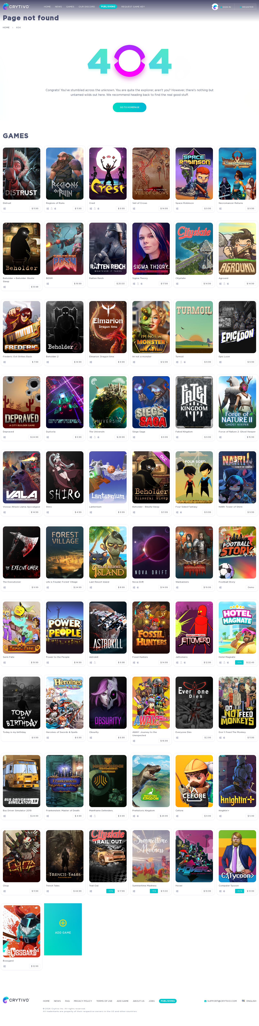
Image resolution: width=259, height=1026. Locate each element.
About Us (141, 1000)
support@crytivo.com (220, 1000)
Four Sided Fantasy (186, 506)
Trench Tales (53, 885)
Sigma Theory (140, 278)
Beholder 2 (52, 356)
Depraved (8, 431)
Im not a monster (141, 356)
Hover (179, 885)
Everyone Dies (184, 732)
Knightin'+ (224, 810)
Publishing (108, 6)
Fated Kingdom (184, 431)
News (58, 6)
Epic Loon (224, 356)
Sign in (223, 7)
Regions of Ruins (55, 202)
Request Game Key (133, 6)
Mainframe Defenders (101, 810)
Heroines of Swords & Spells (62, 732)
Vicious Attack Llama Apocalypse (21, 506)
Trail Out (94, 885)
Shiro (49, 506)
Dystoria (50, 431)
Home (47, 6)
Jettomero (182, 656)
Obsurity (94, 732)
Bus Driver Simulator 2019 (17, 810)
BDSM (49, 278)
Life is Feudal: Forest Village (62, 581)
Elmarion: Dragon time (101, 356)
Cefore (179, 810)
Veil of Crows (139, 202)
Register (246, 7)
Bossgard (8, 960)
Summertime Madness (144, 885)
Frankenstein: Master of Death (62, 810)
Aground (223, 278)
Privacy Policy (84, 1000)
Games (70, 6)
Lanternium (95, 506)
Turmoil (179, 356)
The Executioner (12, 581)
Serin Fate (8, 656)
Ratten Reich (96, 278)
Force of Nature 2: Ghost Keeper (237, 431)
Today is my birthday (14, 732)
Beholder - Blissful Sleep (145, 506)
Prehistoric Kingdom (143, 810)
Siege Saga (138, 431)
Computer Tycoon (229, 885)
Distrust (7, 202)
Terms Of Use (106, 1000)
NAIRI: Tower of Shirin (230, 506)
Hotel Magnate (227, 656)
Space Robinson (185, 202)
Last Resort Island (99, 581)
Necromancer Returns (231, 202)
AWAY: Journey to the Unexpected (144, 733)
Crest (92, 202)
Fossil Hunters (140, 656)
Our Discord (87, 6)
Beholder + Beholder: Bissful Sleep (18, 280)
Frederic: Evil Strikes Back (17, 356)
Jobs (155, 1000)
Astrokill (93, 656)
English (249, 1000)
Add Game (125, 1000)
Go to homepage (129, 107)
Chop (6, 885)
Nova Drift (138, 581)
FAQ (67, 1000)
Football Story (227, 581)
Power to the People (57, 656)
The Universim (96, 431)
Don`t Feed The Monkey (232, 732)
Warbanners (182, 581)
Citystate (181, 278)
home (6, 27)
